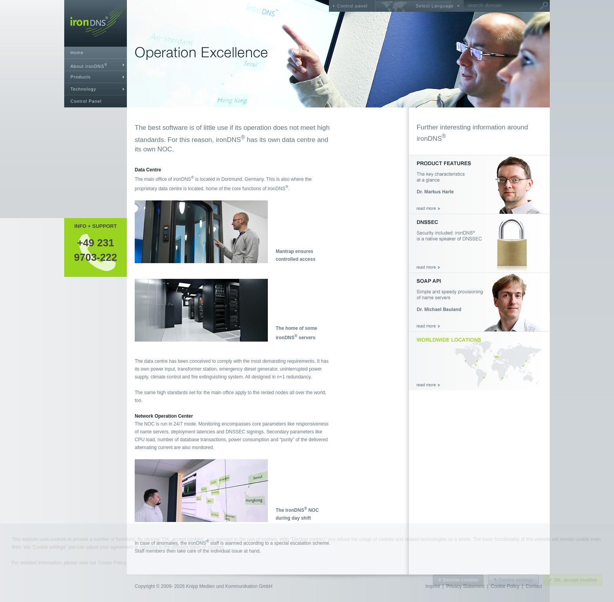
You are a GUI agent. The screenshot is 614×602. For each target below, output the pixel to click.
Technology (83, 89)
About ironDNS (88, 66)
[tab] (95, 65)
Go (544, 6)
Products (80, 77)
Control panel (352, 6)
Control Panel (86, 101)
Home (76, 52)
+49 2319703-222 (95, 250)
